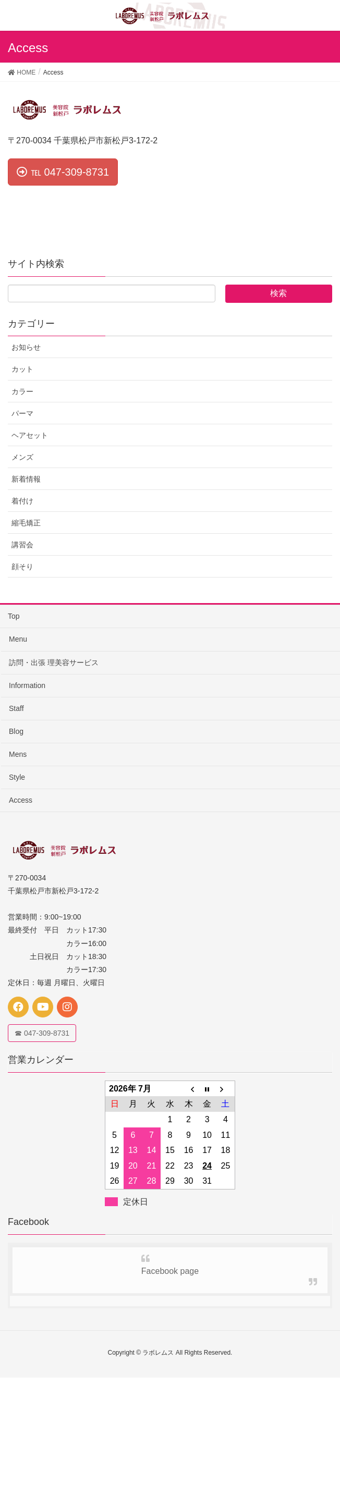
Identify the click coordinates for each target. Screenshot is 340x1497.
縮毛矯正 (26, 523)
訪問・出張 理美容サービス (54, 662)
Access (20, 800)
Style (17, 777)
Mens (18, 754)
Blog (16, 731)
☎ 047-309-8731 (42, 1033)
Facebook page (170, 1271)
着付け (22, 501)
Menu (18, 639)
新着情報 (26, 479)
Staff (16, 708)
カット (22, 369)
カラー (22, 391)
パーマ (22, 413)
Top (14, 616)
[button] (63, 172)
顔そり (22, 566)
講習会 (22, 545)
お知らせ (26, 347)
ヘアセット (29, 435)
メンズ (22, 457)
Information (27, 685)
